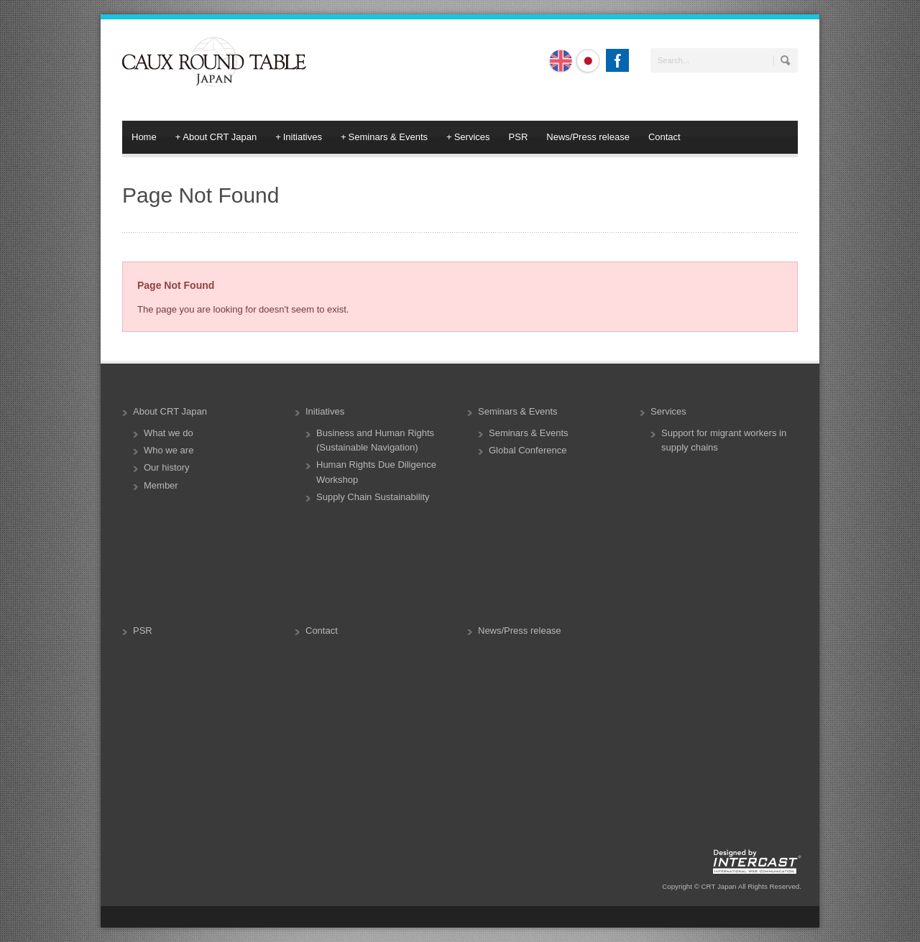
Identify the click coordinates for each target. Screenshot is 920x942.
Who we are (168, 450)
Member (161, 485)
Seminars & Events (384, 137)
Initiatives (298, 137)
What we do (168, 433)
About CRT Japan (216, 137)
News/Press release (588, 136)
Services (467, 137)
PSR (518, 136)
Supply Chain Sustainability (373, 496)
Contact (664, 136)
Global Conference (527, 450)
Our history (167, 467)
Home (144, 136)
